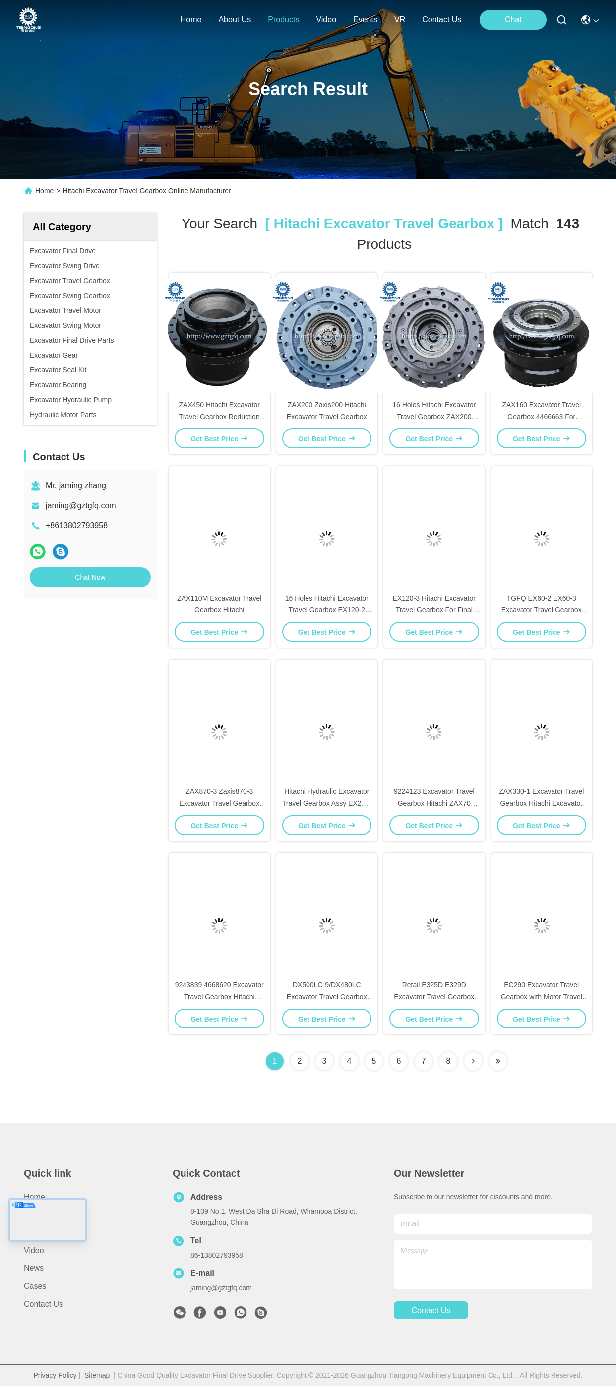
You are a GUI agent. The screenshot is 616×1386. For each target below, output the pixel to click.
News (34, 1268)
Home (191, 19)
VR (399, 19)
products (283, 19)
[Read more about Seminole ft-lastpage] (498, 1061)
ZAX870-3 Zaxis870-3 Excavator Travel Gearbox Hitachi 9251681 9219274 (219, 803)
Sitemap (97, 1375)
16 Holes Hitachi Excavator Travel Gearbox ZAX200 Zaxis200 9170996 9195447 (434, 416)
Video (34, 1250)
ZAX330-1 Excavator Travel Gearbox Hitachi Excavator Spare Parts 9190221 (541, 803)
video (326, 19)
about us (234, 19)
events (365, 19)
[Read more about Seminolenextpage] (473, 1061)
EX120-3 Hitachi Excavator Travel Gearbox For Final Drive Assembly (434, 610)
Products (39, 1232)
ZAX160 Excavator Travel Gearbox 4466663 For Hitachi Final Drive (541, 416)
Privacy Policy (54, 1375)
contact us (441, 19)
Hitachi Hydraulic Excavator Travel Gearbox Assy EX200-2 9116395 (326, 803)
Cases (35, 1286)
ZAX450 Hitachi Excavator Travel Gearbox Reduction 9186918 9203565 (219, 416)
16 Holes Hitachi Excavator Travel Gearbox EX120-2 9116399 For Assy (327, 610)
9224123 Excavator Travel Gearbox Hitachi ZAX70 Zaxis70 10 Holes (434, 803)
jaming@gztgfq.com (81, 505)
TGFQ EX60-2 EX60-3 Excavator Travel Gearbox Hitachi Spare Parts (541, 610)
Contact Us (43, 1304)
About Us (40, 1214)
